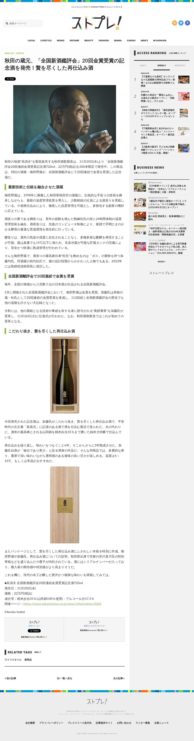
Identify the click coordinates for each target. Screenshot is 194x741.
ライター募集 (143, 722)
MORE (162, 261)
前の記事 (10, 678)
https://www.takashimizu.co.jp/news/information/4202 (62, 604)
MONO (60, 40)
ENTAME (74, 40)
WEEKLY (161, 65)
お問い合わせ (124, 722)
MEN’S (144, 40)
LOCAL (31, 40)
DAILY (143, 65)
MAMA (118, 40)
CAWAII (131, 40)
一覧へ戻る (64, 678)
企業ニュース (161, 722)
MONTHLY (180, 65)
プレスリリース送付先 (80, 722)
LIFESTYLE (46, 40)
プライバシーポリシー (51, 722)
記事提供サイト (104, 722)
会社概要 (30, 722)
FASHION (104, 40)
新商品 (28, 659)
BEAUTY (88, 40)
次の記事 (119, 678)
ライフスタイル (13, 659)
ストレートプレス (161, 273)
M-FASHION (159, 40)
